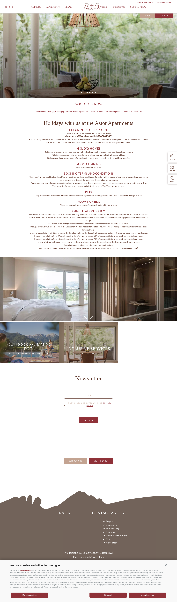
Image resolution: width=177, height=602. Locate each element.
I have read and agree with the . (89, 404)
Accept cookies (147, 595)
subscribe (88, 420)
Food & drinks (97, 111)
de (6, 7)
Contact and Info (111, 513)
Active (103, 7)
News (108, 539)
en (13, 7)
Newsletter (88, 378)
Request (164, 16)
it (9, 7)
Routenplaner (101, 461)
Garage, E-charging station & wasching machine (68, 111)
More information (29, 595)
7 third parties (25, 570)
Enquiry (109, 521)
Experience (119, 7)
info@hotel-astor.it (163, 2)
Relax (68, 7)
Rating (66, 513)
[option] (88, 55)
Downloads (111, 532)
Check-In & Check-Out (132, 111)
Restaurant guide (112, 111)
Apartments (53, 7)
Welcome (36, 7)
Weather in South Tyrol (117, 535)
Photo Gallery (112, 528)
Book (147, 16)
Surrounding (75, 461)
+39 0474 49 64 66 (145, 2)
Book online (111, 524)
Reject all (108, 595)
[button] (166, 565)
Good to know (138, 7)
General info (40, 111)
